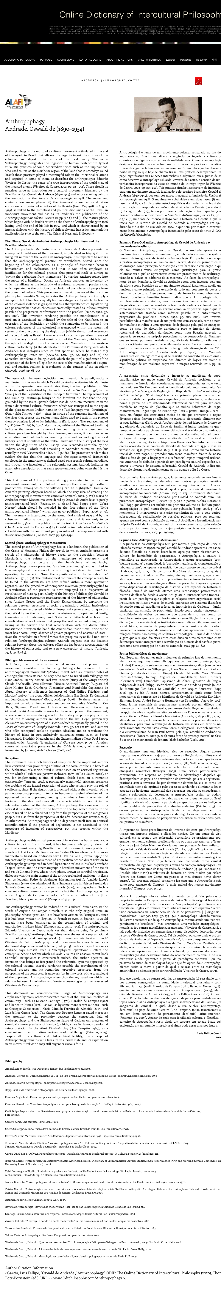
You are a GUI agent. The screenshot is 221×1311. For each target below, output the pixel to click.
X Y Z (136, 80)
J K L (104, 80)
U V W (129, 80)
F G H (96, 80)
